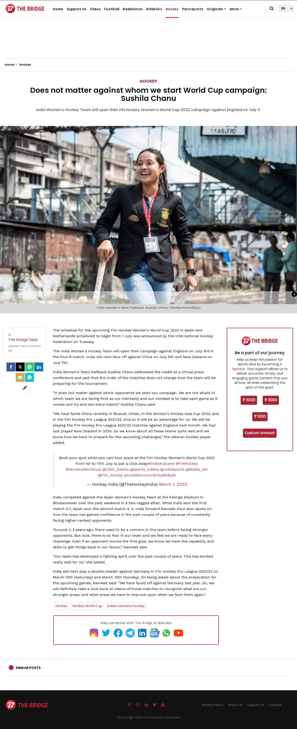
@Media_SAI (197, 469)
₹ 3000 (271, 400)
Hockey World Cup (87, 606)
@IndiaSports (172, 469)
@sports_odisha (144, 469)
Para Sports (192, 9)
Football (111, 9)
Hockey (172, 9)
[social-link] (24, 387)
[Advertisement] (148, 44)
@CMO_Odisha (115, 469)
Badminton (132, 9)
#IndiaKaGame (161, 463)
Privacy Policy (212, 705)
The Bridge (143, 623)
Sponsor (238, 368)
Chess (95, 9)
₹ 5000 (248, 400)
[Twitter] (20, 367)
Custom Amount (260, 433)
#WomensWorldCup (83, 469)
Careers (275, 705)
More (236, 9)
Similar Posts (28, 667)
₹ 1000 (260, 416)
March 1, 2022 (173, 484)
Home (58, 9)
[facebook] (11, 367)
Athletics (154, 9)
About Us (235, 705)
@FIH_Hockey (110, 475)
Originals (216, 9)
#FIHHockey (187, 463)
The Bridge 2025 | (131, 717)
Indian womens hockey (126, 606)
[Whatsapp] (29, 367)
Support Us (77, 9)
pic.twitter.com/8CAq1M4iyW (150, 475)
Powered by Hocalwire (163, 717)
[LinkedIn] (38, 367)
